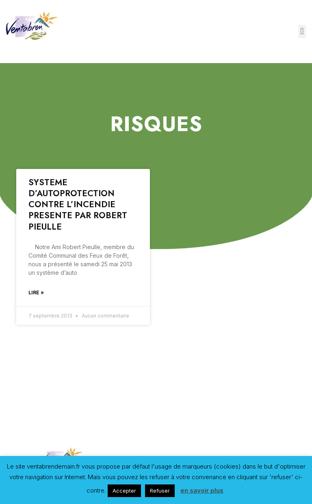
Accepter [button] (124, 490)
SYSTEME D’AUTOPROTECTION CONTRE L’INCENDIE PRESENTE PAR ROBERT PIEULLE (77, 204)
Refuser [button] (160, 490)
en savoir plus (201, 490)
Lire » (36, 292)
